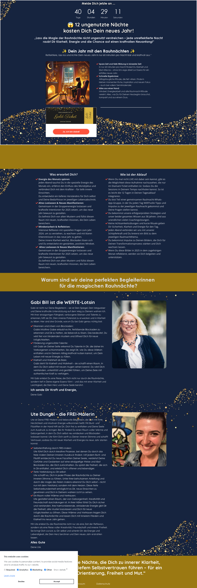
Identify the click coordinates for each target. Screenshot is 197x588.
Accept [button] (57, 581)
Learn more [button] (9, 575)
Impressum (79, 583)
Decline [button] (21, 581)
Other (49, 570)
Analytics (23, 570)
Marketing (37, 570)
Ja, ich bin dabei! (71, 131)
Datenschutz (103, 583)
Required (10, 570)
